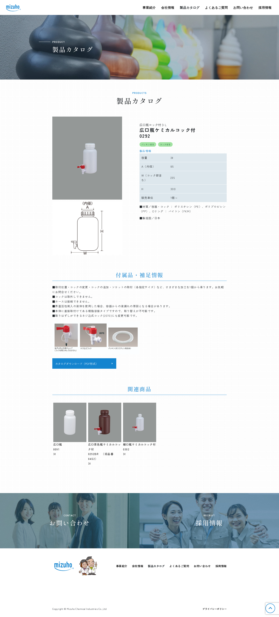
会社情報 (167, 7)
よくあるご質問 (216, 7)
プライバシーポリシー (214, 608)
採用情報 (265, 7)
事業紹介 (149, 7)
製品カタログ (190, 7)
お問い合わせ (243, 7)
